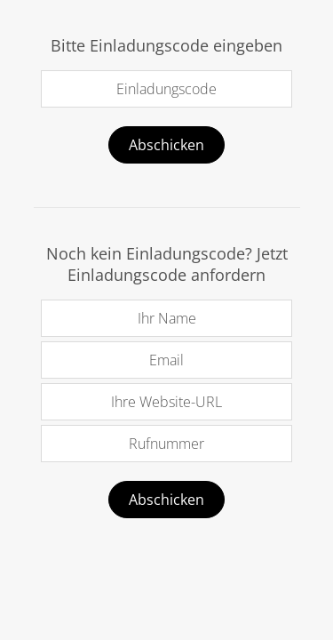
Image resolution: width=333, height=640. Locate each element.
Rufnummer (166, 443)
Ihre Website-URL (166, 402)
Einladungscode (166, 89)
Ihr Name (167, 318)
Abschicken (166, 145)
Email (166, 360)
